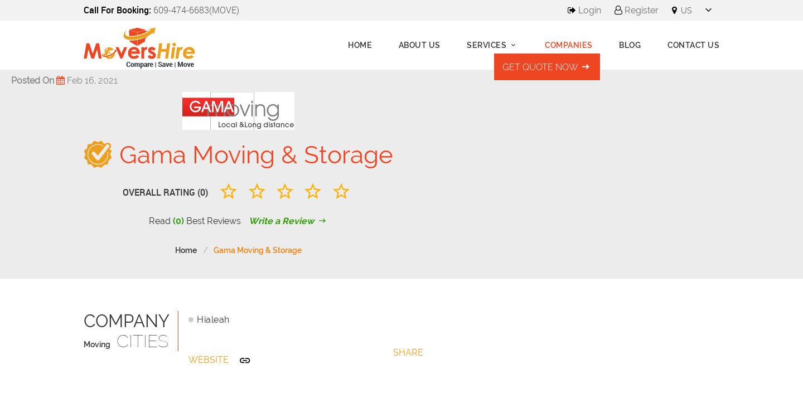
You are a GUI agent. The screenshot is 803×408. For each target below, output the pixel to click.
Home (360, 45)
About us (420, 45)
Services (493, 45)
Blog (630, 45)
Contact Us (693, 45)
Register (637, 10)
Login (584, 10)
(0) (178, 221)
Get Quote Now (547, 67)
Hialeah (213, 319)
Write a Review (288, 221)
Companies (569, 45)
